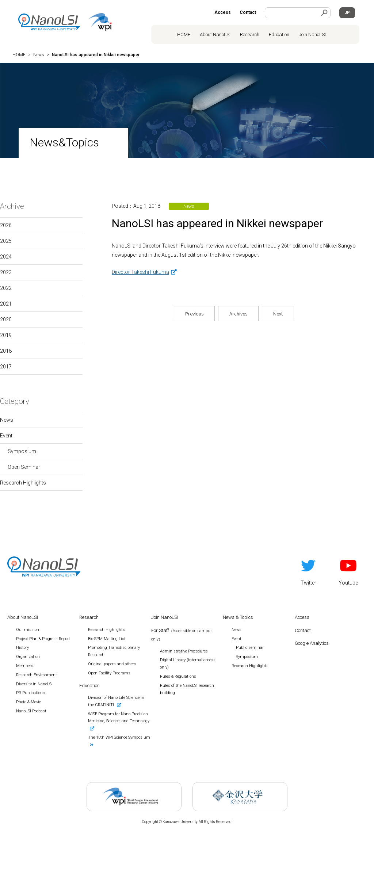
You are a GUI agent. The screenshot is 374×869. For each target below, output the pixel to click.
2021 (6, 304)
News (6, 420)
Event (6, 436)
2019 (6, 335)
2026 (6, 225)
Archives (238, 313)
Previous (194, 313)
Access (222, 12)
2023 (6, 272)
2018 (6, 351)
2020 (6, 319)
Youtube (348, 571)
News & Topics (238, 617)
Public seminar (250, 647)
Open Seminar (24, 467)
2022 (6, 288)
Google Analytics (312, 643)
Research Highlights (23, 483)
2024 (6, 257)
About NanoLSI (215, 34)
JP (347, 12)
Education (279, 34)
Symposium (22, 451)
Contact (248, 12)
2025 (6, 241)
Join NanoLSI (312, 34)
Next (278, 313)
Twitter (308, 571)
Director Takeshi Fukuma (140, 272)
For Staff (182, 635)
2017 (6, 367)
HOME (183, 34)
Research (249, 34)
